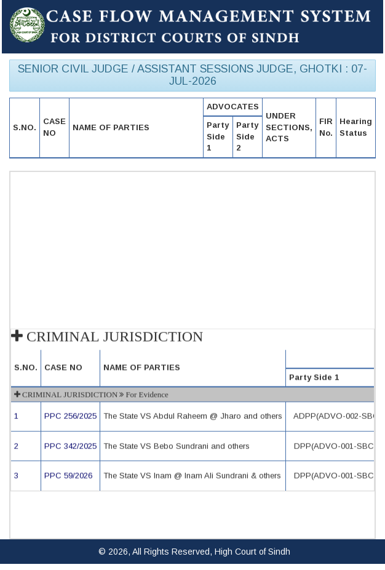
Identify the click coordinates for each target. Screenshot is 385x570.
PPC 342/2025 (70, 446)
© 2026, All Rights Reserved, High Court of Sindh (194, 551)
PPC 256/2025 (70, 416)
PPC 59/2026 (68, 476)
